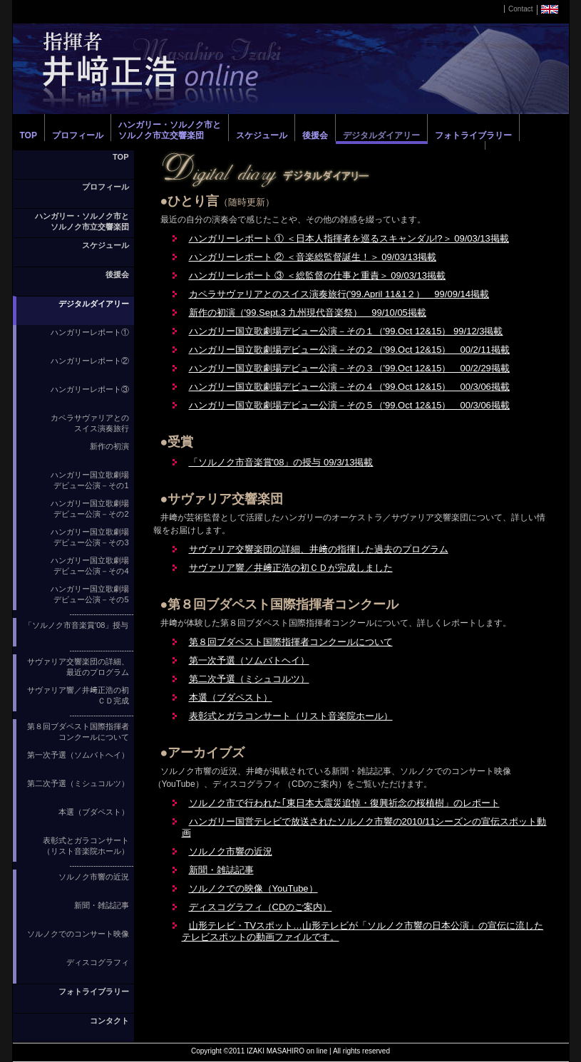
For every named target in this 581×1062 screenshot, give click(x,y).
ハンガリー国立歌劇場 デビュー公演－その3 (90, 537)
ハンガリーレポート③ (90, 389)
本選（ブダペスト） (93, 812)
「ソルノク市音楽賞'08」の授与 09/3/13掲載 (281, 462)
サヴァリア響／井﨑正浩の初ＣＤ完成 (78, 695)
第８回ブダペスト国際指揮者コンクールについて (78, 731)
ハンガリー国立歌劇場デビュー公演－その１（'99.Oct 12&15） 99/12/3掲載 (346, 331)
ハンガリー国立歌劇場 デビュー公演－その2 (90, 508)
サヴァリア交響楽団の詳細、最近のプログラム (78, 666)
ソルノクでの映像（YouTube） (253, 888)
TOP (28, 135)
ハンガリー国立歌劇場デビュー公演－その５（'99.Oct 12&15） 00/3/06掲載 (349, 405)
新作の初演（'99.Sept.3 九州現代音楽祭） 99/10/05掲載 (307, 312)
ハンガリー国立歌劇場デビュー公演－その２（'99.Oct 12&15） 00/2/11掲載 (349, 349)
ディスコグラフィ (97, 962)
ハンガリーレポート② (90, 360)
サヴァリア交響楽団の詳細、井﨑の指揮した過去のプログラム (318, 549)
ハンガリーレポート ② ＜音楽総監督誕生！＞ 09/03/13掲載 (312, 257)
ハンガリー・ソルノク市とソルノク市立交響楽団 (169, 130)
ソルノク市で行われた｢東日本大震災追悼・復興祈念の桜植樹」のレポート (344, 803)
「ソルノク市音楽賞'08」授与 (76, 625)
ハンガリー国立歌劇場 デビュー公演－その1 (90, 480)
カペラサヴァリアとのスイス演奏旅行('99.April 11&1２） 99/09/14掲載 (339, 294)
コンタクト (109, 1020)
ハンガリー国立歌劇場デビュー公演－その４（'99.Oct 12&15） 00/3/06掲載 (349, 386)
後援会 (315, 135)
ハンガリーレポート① (90, 332)
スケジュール (261, 135)
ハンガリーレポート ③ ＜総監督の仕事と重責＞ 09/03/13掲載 (317, 275)
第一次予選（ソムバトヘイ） (78, 755)
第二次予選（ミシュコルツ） (78, 783)
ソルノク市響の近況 (93, 876)
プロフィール (77, 135)
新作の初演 (109, 446)
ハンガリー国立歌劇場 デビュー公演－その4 (90, 565)
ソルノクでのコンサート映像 (78, 933)
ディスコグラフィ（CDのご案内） (260, 907)
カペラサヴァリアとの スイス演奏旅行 (90, 423)
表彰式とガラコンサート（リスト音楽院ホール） (86, 845)
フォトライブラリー (473, 135)
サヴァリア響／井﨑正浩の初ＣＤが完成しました (291, 567)
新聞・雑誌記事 (101, 905)
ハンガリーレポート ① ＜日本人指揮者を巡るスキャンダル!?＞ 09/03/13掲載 (349, 238)
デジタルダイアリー (381, 135)
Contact (520, 9)
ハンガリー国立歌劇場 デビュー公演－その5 (90, 594)
